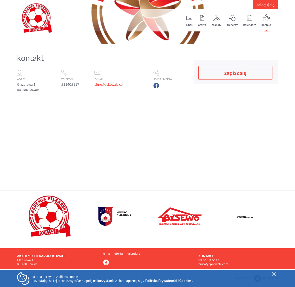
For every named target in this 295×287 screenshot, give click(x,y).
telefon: (75, 74)
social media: (171, 74)
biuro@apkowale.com (109, 84)
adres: (37, 74)
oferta (202, 20)
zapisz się (235, 73)
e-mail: (121, 74)
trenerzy (232, 20)
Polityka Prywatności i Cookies (169, 281)
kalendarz (249, 20)
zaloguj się (265, 4)
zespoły (216, 20)
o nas (189, 20)
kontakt (266, 20)
